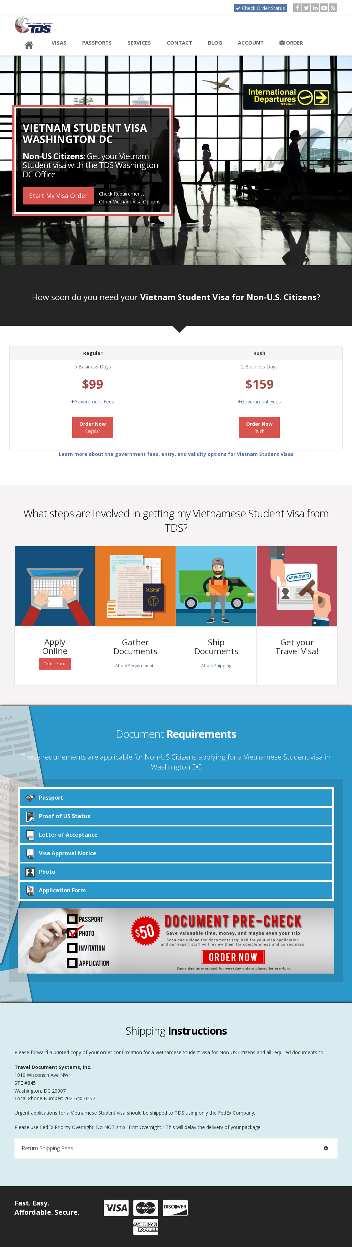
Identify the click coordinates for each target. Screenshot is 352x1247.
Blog (215, 42)
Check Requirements (122, 193)
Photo (40, 872)
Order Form (55, 664)
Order (291, 42)
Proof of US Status (57, 816)
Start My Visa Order (58, 195)
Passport (44, 797)
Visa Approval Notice (60, 853)
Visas (59, 42)
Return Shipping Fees (176, 1148)
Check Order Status (260, 8)
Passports (97, 42)
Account (251, 42)
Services (139, 42)
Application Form (55, 890)
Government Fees (92, 401)
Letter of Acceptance (61, 834)
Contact (179, 42)
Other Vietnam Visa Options (130, 201)
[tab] (176, 1148)
